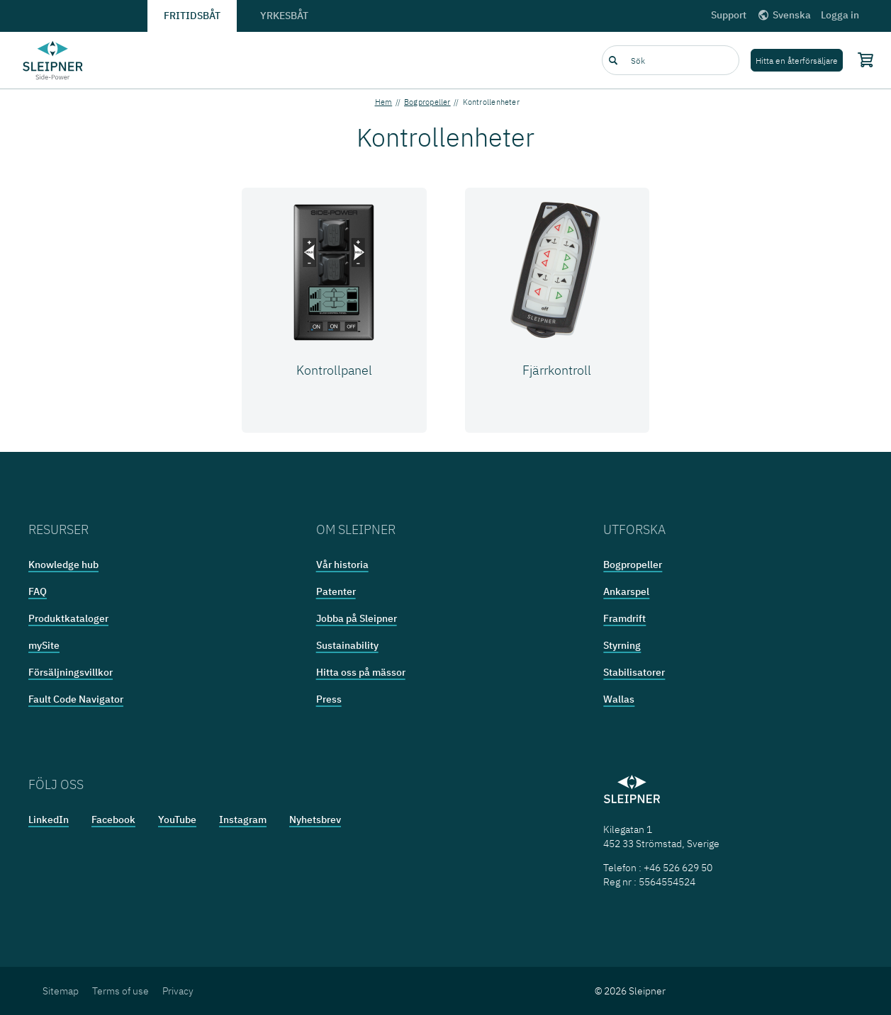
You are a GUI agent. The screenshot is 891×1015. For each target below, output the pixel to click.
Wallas (618, 699)
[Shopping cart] (862, 59)
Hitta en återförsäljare (797, 60)
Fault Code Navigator (75, 699)
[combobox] (671, 60)
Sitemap (61, 991)
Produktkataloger (68, 618)
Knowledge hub (63, 564)
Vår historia (342, 564)
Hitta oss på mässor (360, 672)
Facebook (113, 819)
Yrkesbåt (284, 15)
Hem (384, 102)
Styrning (622, 645)
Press (329, 699)
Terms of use (120, 991)
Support (728, 14)
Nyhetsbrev (315, 819)
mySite (44, 645)
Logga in (840, 14)
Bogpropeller (427, 102)
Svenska (783, 14)
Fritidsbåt (192, 15)
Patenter (336, 591)
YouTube (177, 819)
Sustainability (347, 645)
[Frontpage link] (53, 60)
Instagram (243, 819)
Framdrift (624, 618)
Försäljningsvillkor (70, 672)
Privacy (178, 991)
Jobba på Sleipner (356, 618)
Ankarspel (626, 591)
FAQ (37, 591)
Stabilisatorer (634, 672)
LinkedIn (48, 819)
